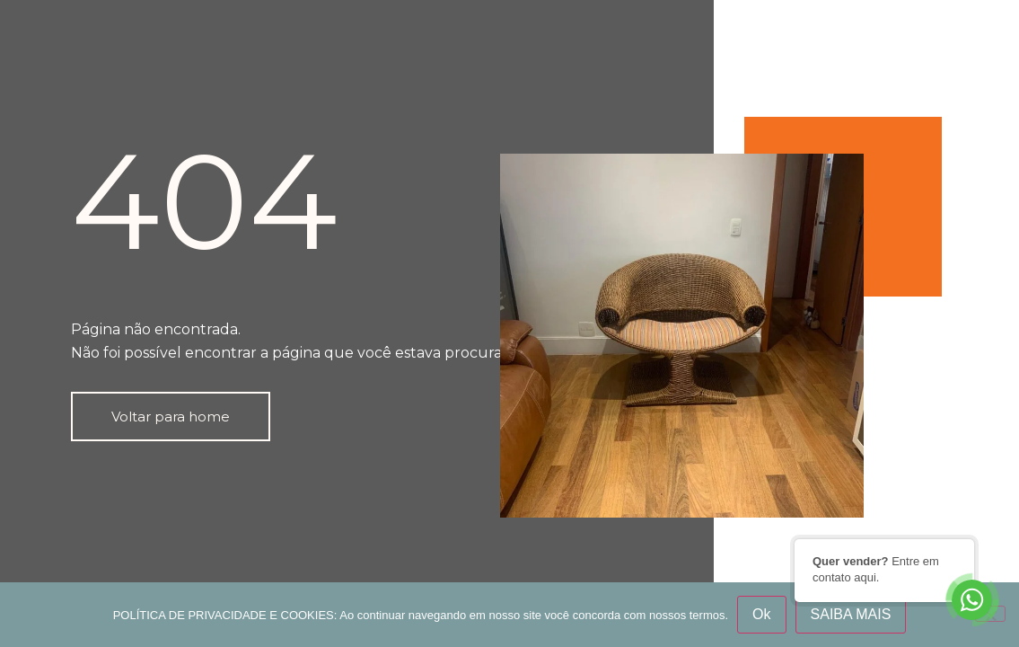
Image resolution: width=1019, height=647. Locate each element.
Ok (761, 614)
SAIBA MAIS (851, 614)
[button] (170, 416)
